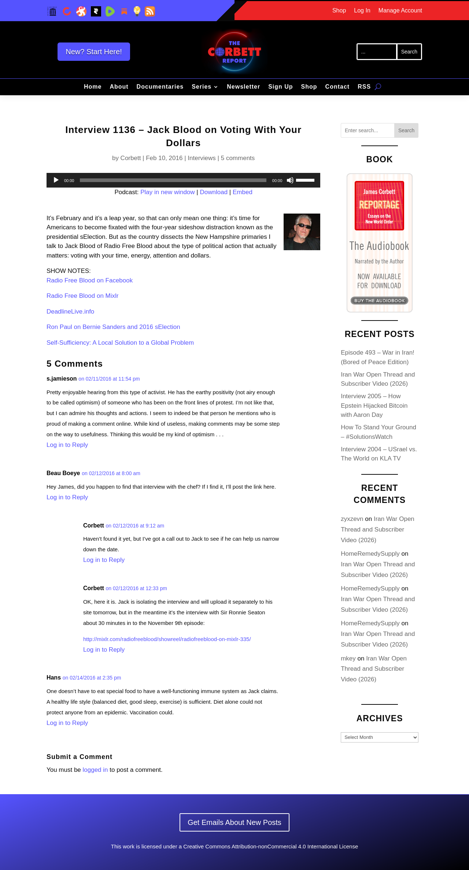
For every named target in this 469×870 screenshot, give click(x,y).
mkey (348, 658)
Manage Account (400, 11)
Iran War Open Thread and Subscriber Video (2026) (377, 529)
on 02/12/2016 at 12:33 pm (136, 588)
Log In (362, 11)
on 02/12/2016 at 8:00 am (111, 473)
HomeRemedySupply (370, 553)
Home (92, 87)
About (119, 87)
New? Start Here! (94, 52)
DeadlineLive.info (70, 311)
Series (201, 87)
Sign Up (280, 87)
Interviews (202, 158)
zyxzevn (352, 518)
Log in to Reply (67, 444)
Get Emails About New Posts (234, 822)
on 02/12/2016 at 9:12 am (135, 526)
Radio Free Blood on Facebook (90, 280)
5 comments (238, 158)
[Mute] (290, 180)
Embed (242, 192)
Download (214, 192)
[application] (183, 180)
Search (406, 130)
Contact (337, 87)
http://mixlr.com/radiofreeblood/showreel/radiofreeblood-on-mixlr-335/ (167, 639)
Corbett (131, 158)
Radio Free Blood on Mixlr (83, 295)
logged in (95, 769)
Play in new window (167, 192)
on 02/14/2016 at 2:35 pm (92, 678)
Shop (339, 11)
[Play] (56, 180)
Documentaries (160, 87)
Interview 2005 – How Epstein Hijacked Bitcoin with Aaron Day (374, 405)
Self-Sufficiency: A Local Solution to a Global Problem (120, 342)
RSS (364, 87)
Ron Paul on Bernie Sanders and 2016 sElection (113, 326)
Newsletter (243, 87)
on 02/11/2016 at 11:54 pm (109, 379)
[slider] (173, 180)
